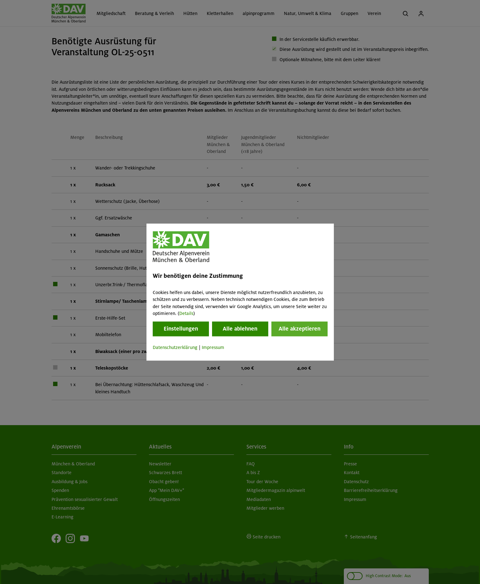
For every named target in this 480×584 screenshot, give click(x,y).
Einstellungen (181, 329)
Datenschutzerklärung (175, 348)
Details (186, 313)
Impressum (213, 348)
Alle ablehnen (240, 329)
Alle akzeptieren (299, 329)
